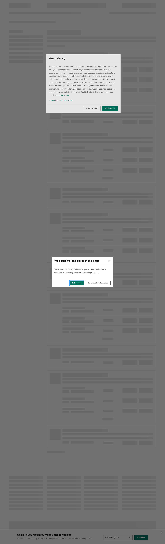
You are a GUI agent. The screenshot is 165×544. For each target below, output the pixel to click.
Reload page (76, 283)
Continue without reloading (98, 283)
